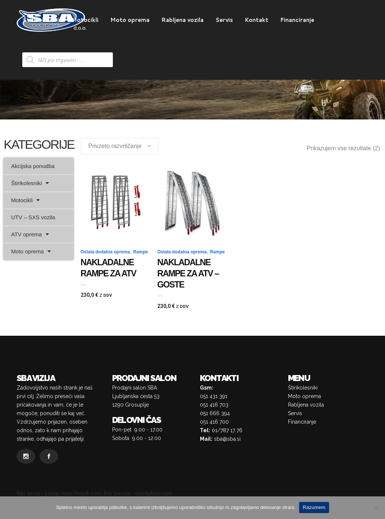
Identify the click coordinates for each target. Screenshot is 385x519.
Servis (295, 413)
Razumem (314, 507)
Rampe (140, 251)
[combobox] (119, 146)
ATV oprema (30, 234)
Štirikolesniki (30, 183)
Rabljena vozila (306, 405)
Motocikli (25, 200)
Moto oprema (31, 251)
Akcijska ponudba (33, 166)
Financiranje (302, 422)
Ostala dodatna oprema (105, 251)
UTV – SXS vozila (33, 217)
